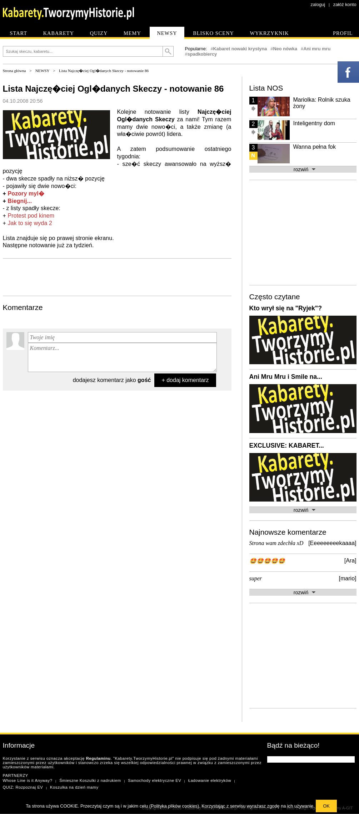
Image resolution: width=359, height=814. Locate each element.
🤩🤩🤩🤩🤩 (267, 561)
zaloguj (318, 4)
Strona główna (14, 70)
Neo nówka (285, 48)
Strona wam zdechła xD (276, 543)
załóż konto (344, 4)
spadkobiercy (202, 54)
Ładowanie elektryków (209, 780)
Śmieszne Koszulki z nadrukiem (90, 780)
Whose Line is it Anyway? (28, 780)
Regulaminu (98, 758)
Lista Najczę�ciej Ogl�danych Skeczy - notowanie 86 (104, 70)
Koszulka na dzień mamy (74, 787)
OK (326, 806)
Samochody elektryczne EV (154, 780)
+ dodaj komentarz (185, 380)
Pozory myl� (26, 193)
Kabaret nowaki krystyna (240, 48)
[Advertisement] (117, 276)
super (255, 578)
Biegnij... (20, 201)
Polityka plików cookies (174, 806)
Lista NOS (266, 88)
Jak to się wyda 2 (30, 223)
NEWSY (42, 70)
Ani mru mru (316, 48)
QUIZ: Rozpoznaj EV (23, 787)
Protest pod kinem (31, 216)
